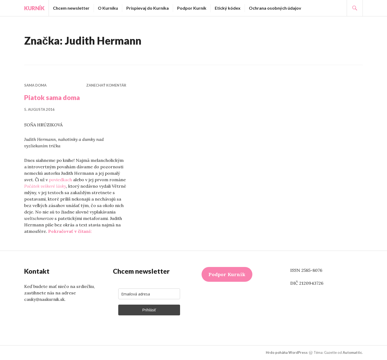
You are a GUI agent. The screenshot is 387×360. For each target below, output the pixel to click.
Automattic (352, 352)
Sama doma (35, 85)
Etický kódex (228, 7)
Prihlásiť (149, 310)
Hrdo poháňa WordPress (287, 352)
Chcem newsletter (71, 7)
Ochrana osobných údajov (275, 7)
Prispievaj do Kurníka (147, 7)
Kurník (34, 8)
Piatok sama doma (52, 97)
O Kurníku (108, 7)
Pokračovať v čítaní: (70, 231)
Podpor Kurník (191, 7)
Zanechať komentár (106, 85)
